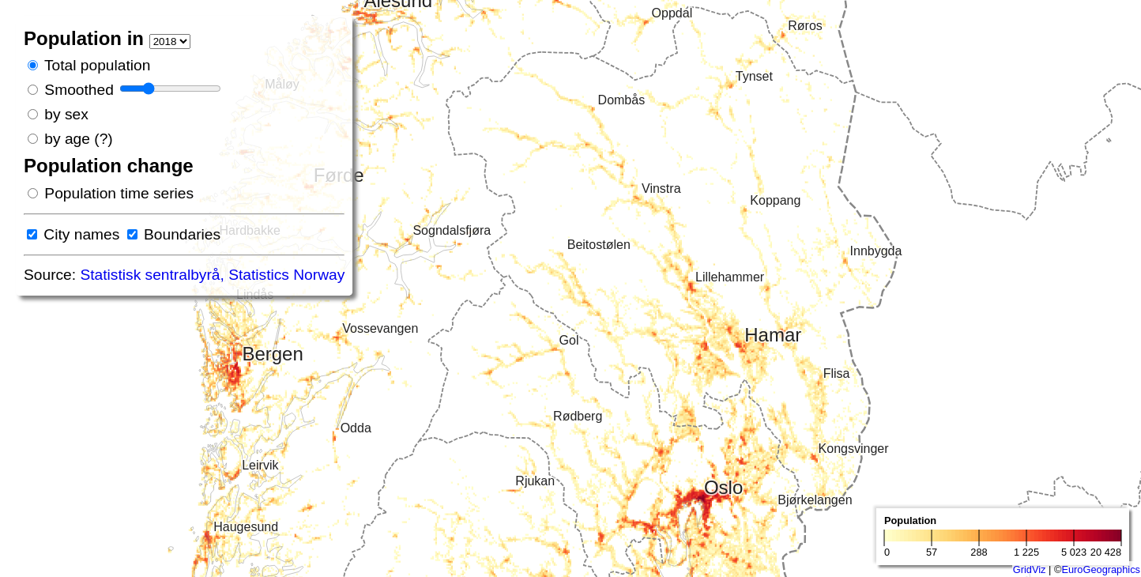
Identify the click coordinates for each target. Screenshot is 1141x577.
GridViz (1029, 569)
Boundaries (182, 234)
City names (81, 234)
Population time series (119, 193)
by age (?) (78, 138)
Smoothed (78, 89)
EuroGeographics (1100, 569)
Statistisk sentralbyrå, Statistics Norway (212, 274)
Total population (97, 65)
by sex (66, 114)
